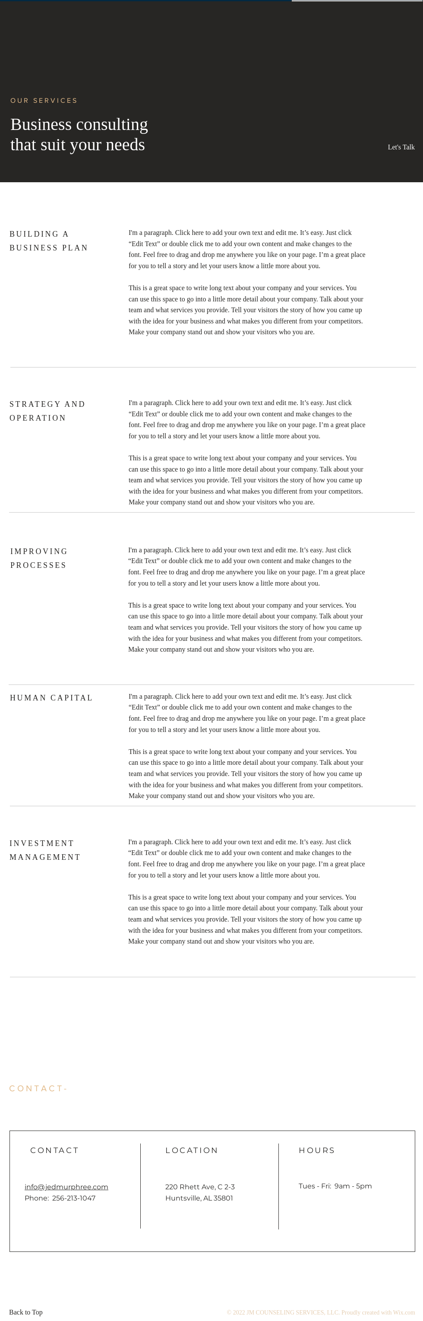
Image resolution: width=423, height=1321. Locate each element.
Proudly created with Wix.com (378, 1312)
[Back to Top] (28, 1312)
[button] (395, 147)
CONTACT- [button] (39, 1088)
